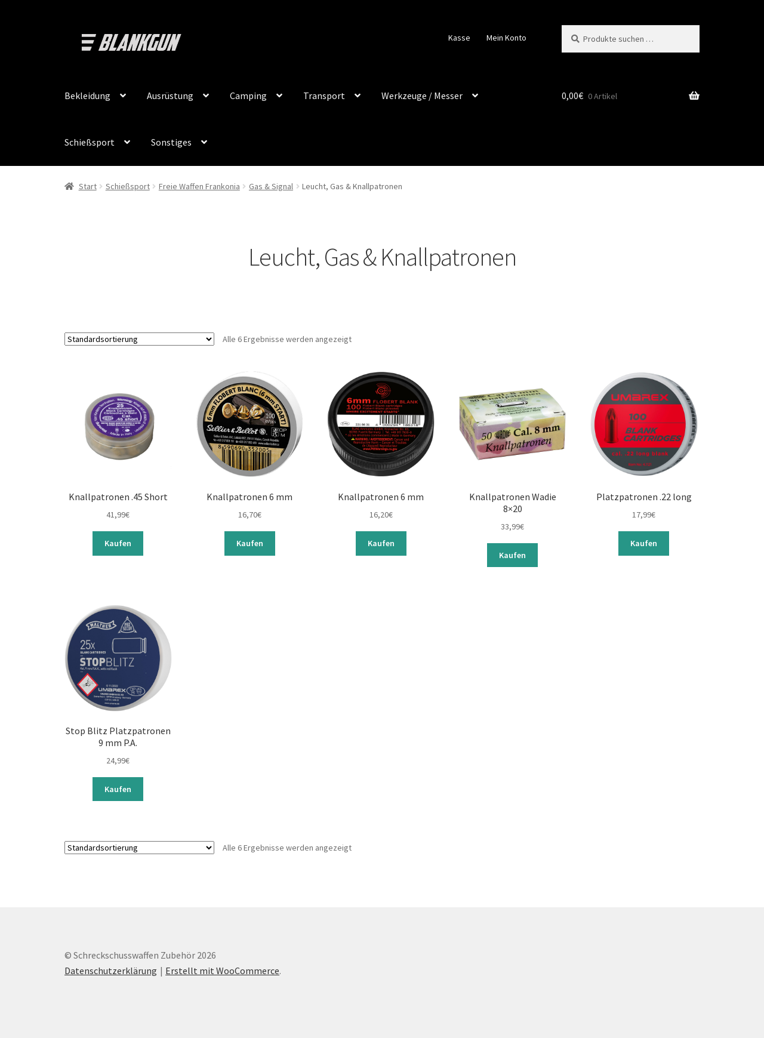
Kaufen (117, 542)
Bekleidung (87, 95)
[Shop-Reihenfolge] (139, 339)
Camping (248, 95)
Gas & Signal (271, 186)
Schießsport (89, 142)
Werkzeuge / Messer (422, 95)
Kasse (459, 37)
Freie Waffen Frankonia (199, 186)
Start (88, 186)
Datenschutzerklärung (110, 969)
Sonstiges (171, 142)
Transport (324, 95)
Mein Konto (506, 37)
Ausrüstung (170, 95)
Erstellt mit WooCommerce (222, 969)
